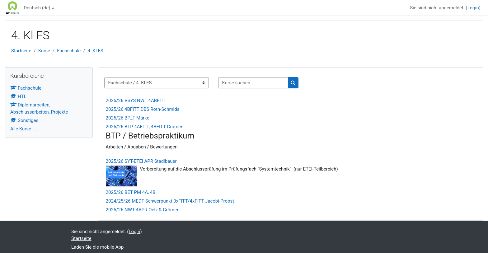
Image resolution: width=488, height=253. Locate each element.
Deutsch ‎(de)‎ (37, 8)
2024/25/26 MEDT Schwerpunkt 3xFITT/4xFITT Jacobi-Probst (170, 201)
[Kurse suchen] (253, 83)
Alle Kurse (20, 129)
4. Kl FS (95, 51)
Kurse (44, 51)
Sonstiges (24, 120)
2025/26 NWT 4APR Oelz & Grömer (142, 210)
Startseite (21, 51)
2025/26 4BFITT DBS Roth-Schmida (143, 109)
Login (473, 8)
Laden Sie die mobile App (97, 247)
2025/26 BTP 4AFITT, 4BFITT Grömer (144, 126)
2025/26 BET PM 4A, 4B (131, 192)
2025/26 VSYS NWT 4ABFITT (136, 100)
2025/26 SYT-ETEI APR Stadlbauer (141, 161)
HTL (18, 96)
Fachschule (69, 51)
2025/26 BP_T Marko (128, 118)
